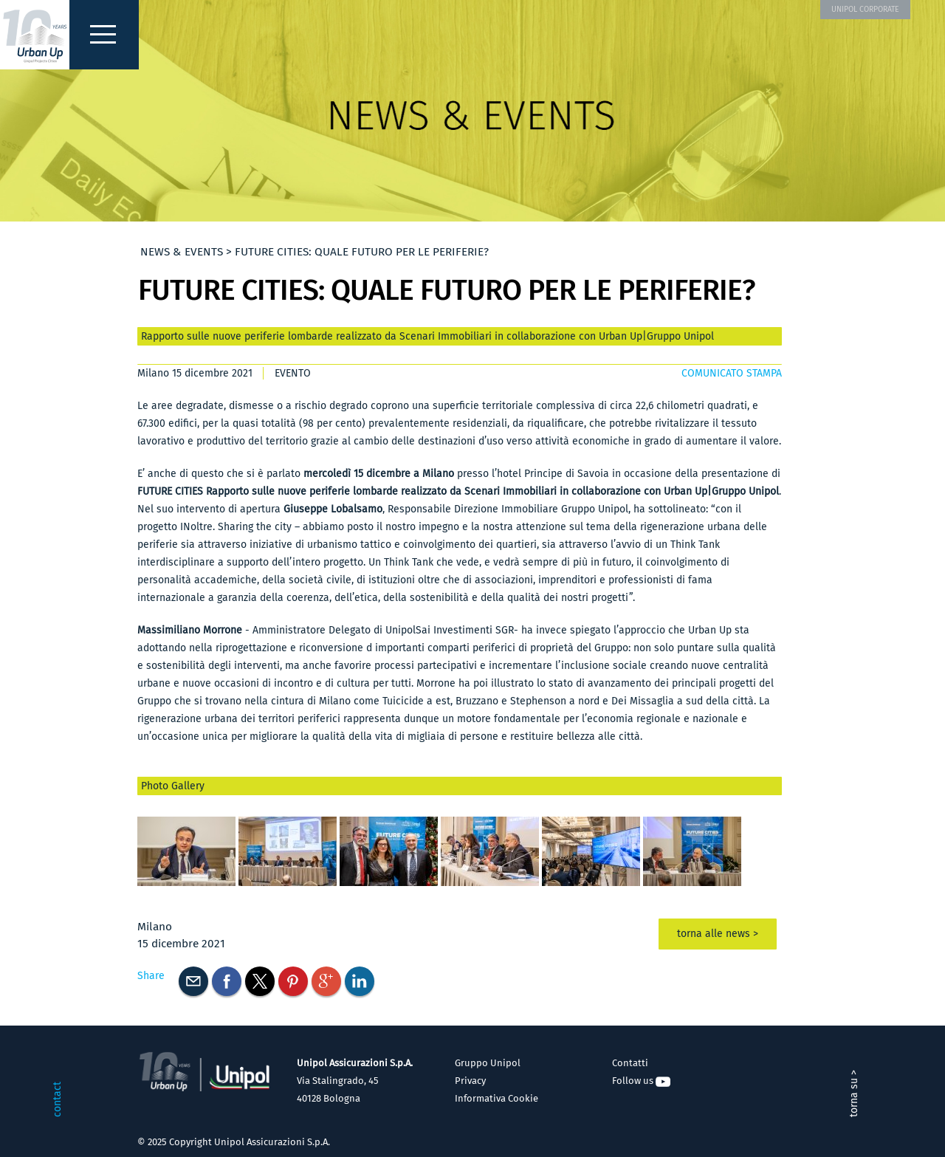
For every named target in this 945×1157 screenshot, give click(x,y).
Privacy (470, 1080)
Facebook (226, 981)
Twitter (260, 981)
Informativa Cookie (496, 1098)
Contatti (630, 1062)
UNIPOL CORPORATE (865, 9)
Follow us (641, 1080)
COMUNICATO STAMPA (731, 373)
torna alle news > (717, 933)
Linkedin (359, 981)
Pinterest (293, 981)
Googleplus (326, 981)
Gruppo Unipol (487, 1062)
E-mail (193, 981)
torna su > (854, 1093)
